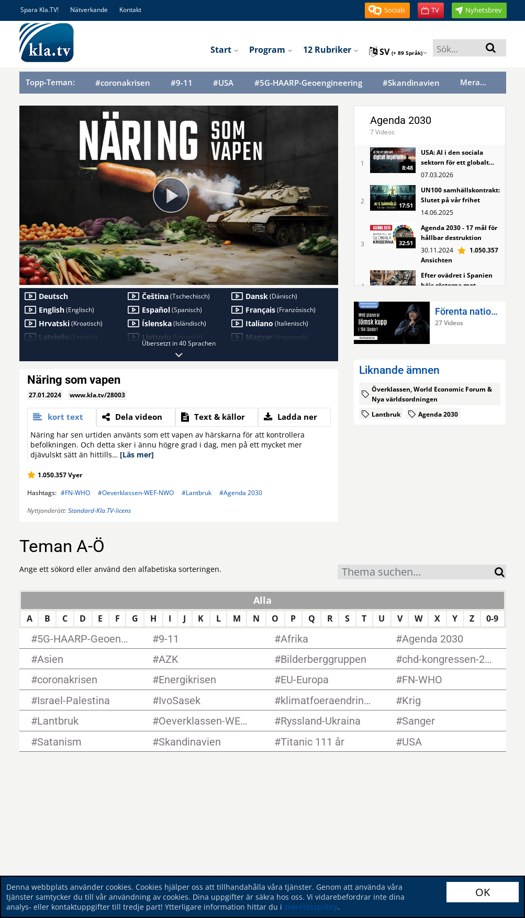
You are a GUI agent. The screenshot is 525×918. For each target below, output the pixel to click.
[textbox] (416, 573)
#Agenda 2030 (240, 492)
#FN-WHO (75, 492)
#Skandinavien (411, 83)
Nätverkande (89, 9)
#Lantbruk (196, 492)
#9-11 (182, 83)
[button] (387, 10)
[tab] (61, 417)
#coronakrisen (122, 83)
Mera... (473, 82)
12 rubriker (331, 49)
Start (224, 49)
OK (482, 892)
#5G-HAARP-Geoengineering (308, 83)
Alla (262, 600)
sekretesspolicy (311, 907)
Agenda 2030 (400, 120)
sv (398, 52)
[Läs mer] (137, 455)
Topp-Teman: (50, 82)
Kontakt (130, 9)
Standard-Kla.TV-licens (99, 510)
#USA (223, 83)
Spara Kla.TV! (39, 9)
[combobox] (416, 572)
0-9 (492, 618)
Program (271, 49)
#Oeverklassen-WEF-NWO (136, 492)
